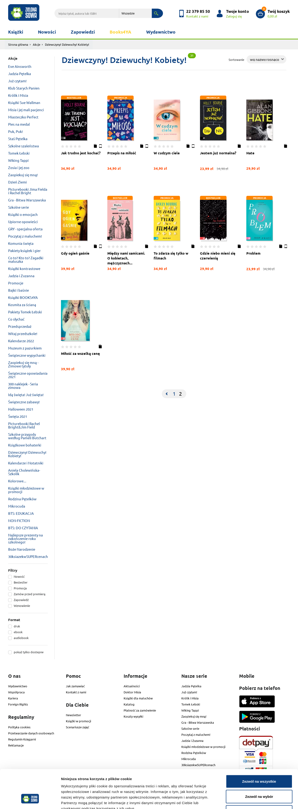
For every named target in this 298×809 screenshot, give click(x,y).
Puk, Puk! (15, 131)
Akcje (36, 44)
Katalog (129, 704)
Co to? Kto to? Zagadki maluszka (25, 259)
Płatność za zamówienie (140, 710)
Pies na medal (19, 124)
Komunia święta (21, 243)
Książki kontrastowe (24, 268)
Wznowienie (22, 605)
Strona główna (18, 44)
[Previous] (166, 393)
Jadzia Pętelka (19, 73)
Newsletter (73, 715)
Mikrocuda (16, 506)
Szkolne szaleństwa (23, 146)
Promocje (15, 283)
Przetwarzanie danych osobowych (31, 733)
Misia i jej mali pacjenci (26, 109)
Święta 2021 (17, 416)
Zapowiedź (21, 599)
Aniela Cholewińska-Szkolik (24, 472)
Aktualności (132, 686)
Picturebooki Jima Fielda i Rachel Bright (27, 191)
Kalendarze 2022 (21, 341)
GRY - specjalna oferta (25, 229)
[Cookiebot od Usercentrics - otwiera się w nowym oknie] (30, 799)
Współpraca (16, 692)
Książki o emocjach (23, 214)
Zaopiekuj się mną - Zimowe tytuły (23, 364)
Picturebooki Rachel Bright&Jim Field (24, 425)
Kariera (13, 698)
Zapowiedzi (83, 32)
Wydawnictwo (161, 32)
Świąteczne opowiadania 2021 (27, 375)
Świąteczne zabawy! (24, 402)
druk (17, 626)
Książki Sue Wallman (24, 102)
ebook (18, 631)
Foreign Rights (18, 704)
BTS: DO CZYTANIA (23, 528)
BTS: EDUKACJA (21, 513)
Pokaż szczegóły (248, 800)
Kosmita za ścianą (22, 304)
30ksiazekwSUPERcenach (28, 556)
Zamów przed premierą (29, 593)
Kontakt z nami (76, 692)
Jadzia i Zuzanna (21, 275)
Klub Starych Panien (24, 88)
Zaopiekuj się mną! (23, 175)
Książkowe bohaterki (24, 445)
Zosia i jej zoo (18, 167)
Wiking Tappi (18, 160)
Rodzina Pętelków (22, 499)
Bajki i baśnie (18, 290)
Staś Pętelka (17, 138)
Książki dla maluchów (138, 698)
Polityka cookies (19, 727)
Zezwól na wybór (259, 763)
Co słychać (16, 319)
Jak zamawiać (75, 686)
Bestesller (20, 582)
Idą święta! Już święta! (26, 394)
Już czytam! (17, 81)
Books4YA (120, 32)
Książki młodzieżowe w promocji (26, 490)
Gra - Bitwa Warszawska (27, 200)
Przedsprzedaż (19, 326)
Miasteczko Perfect (23, 117)
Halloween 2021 (20, 409)
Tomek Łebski (19, 153)
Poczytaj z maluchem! (25, 236)
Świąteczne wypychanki (26, 355)
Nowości (47, 32)
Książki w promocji (78, 721)
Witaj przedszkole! (22, 333)
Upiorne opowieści (23, 221)
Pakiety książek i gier (24, 250)
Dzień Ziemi (17, 182)
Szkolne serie (18, 207)
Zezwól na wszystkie (259, 748)
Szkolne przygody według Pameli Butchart (27, 436)
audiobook (21, 637)
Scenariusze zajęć (77, 727)
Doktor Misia (132, 692)
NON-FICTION (19, 520)
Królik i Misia (18, 95)
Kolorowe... (17, 481)
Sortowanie (236, 59)
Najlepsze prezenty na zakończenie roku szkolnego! (25, 538)
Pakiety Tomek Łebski (25, 312)
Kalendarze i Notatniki (25, 463)
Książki (15, 32)
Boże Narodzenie (21, 549)
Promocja (20, 588)
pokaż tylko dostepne (29, 651)
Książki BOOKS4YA (23, 297)
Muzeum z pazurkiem (25, 348)
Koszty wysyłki (133, 716)
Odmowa (259, 778)
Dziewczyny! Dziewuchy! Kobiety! (27, 454)
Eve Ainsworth (19, 66)
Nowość (19, 576)
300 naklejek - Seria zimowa (23, 386)
